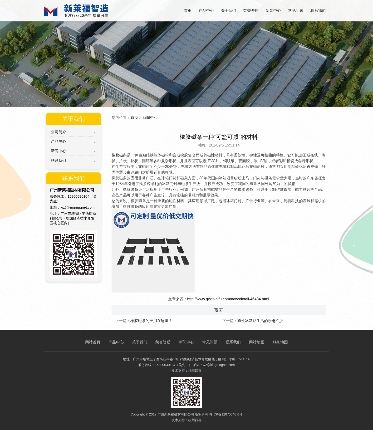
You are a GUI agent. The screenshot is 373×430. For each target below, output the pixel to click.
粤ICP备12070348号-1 (225, 414)
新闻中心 (273, 11)
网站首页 (92, 342)
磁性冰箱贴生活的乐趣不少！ (262, 321)
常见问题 (295, 11)
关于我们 (228, 11)
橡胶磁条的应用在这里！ (151, 321)
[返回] (219, 310)
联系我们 (318, 11)
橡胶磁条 (119, 155)
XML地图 (280, 342)
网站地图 (256, 342)
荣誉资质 (251, 11)
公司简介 (58, 132)
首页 (187, 11)
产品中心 (206, 11)
